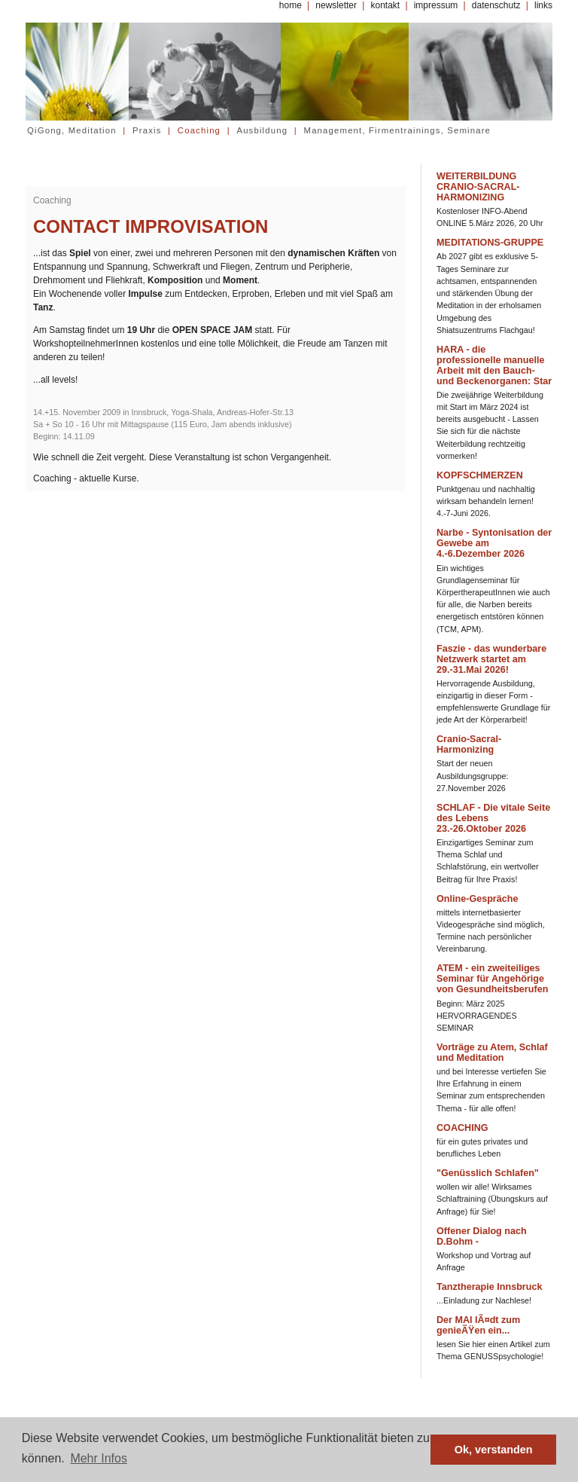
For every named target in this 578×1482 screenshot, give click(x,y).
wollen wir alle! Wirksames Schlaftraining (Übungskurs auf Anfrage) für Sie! (492, 1198)
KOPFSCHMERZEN (480, 475)
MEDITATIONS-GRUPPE (490, 242)
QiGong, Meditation (72, 130)
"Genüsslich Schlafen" (488, 1173)
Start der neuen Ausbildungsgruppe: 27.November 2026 (472, 775)
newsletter (336, 5)
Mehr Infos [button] (98, 1458)
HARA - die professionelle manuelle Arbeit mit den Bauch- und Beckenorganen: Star (494, 365)
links (543, 5)
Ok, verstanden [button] (494, 1450)
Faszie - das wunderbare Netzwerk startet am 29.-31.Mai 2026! (491, 659)
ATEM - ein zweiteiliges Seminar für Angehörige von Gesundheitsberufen (492, 979)
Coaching (199, 130)
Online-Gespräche (477, 899)
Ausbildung (261, 130)
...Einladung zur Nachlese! (484, 1300)
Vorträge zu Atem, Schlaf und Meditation (492, 1052)
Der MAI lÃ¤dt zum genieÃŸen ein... (478, 1325)
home (290, 5)
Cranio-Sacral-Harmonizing (469, 744)
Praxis (147, 130)
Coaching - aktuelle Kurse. (86, 478)
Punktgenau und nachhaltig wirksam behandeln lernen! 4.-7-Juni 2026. (486, 501)
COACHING (462, 1128)
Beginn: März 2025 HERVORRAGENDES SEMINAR (477, 1015)
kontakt (385, 5)
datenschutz (496, 5)
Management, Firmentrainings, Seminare (397, 130)
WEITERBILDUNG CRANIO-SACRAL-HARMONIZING (478, 187)
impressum (436, 5)
